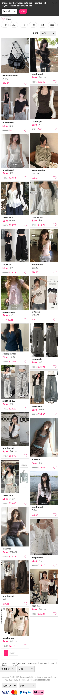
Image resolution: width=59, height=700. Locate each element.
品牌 (13, 663)
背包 (52, 24)
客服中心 (5, 665)
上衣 (14, 24)
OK (23, 11)
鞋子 (42, 24)
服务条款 (21, 663)
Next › (13, 652)
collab (52, 663)
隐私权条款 (32, 663)
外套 (5, 24)
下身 (33, 24)
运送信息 (43, 663)
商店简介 (5, 663)
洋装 (23, 24)
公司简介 (15, 665)
